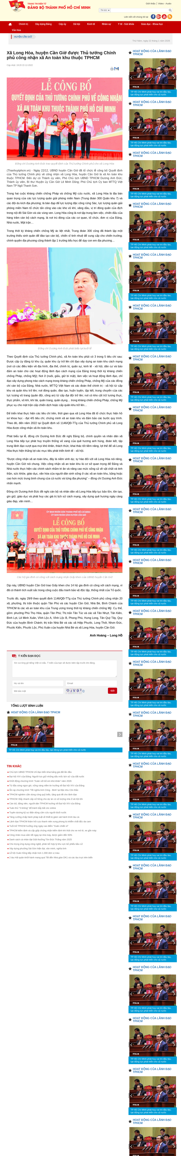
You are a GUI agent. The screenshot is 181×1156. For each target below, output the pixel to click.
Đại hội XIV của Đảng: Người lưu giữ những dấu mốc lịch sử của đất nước (46, 776)
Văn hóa (16, 30)
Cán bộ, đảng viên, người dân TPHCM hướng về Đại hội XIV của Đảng (44, 803)
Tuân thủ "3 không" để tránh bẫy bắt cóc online (32, 808)
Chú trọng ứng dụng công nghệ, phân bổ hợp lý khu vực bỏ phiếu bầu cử (46, 844)
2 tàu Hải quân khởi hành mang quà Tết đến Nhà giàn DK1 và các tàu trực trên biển (51, 857)
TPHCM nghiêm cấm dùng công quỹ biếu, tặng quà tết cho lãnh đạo (43, 794)
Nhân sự (106, 24)
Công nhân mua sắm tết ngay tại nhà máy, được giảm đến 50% (40, 835)
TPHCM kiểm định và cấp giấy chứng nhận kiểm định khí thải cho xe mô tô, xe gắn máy (52, 830)
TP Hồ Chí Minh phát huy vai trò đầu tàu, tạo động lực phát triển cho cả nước (47, 750)
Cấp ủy (62, 24)
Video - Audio (164, 3)
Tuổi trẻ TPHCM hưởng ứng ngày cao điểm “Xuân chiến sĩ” (38, 826)
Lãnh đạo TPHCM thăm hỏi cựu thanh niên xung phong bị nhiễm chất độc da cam (50, 821)
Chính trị (23, 24)
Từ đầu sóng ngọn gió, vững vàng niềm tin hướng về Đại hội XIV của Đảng (46, 785)
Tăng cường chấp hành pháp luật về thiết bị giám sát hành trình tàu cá (44, 817)
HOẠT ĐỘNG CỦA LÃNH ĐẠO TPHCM (35, 712)
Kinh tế (91, 24)
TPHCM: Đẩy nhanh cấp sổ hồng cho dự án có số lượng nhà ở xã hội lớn (46, 799)
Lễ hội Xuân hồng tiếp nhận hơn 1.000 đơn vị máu (34, 853)
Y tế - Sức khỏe (126, 24)
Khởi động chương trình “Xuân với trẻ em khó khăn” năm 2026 (40, 781)
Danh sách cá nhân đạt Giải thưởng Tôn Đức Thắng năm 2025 (40, 839)
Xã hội (76, 24)
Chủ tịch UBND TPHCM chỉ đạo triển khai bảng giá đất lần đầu (40, 772)
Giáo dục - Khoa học (152, 24)
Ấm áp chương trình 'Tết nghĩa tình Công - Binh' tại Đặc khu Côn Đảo (43, 790)
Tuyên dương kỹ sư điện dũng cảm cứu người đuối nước (37, 812)
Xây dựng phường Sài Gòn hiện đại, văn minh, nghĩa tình (37, 848)
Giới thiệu (150, 3)
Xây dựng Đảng (43, 24)
